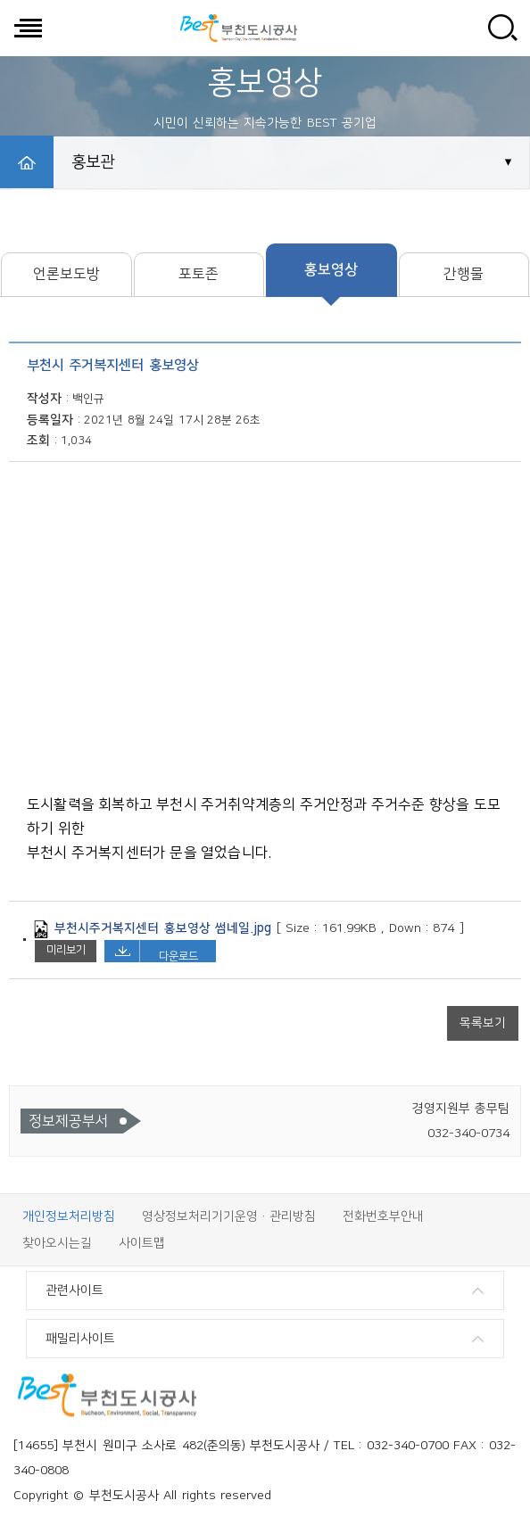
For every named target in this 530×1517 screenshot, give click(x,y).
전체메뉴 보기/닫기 (27, 27)
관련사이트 (75, 1290)
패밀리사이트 (80, 1338)
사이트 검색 (502, 27)
